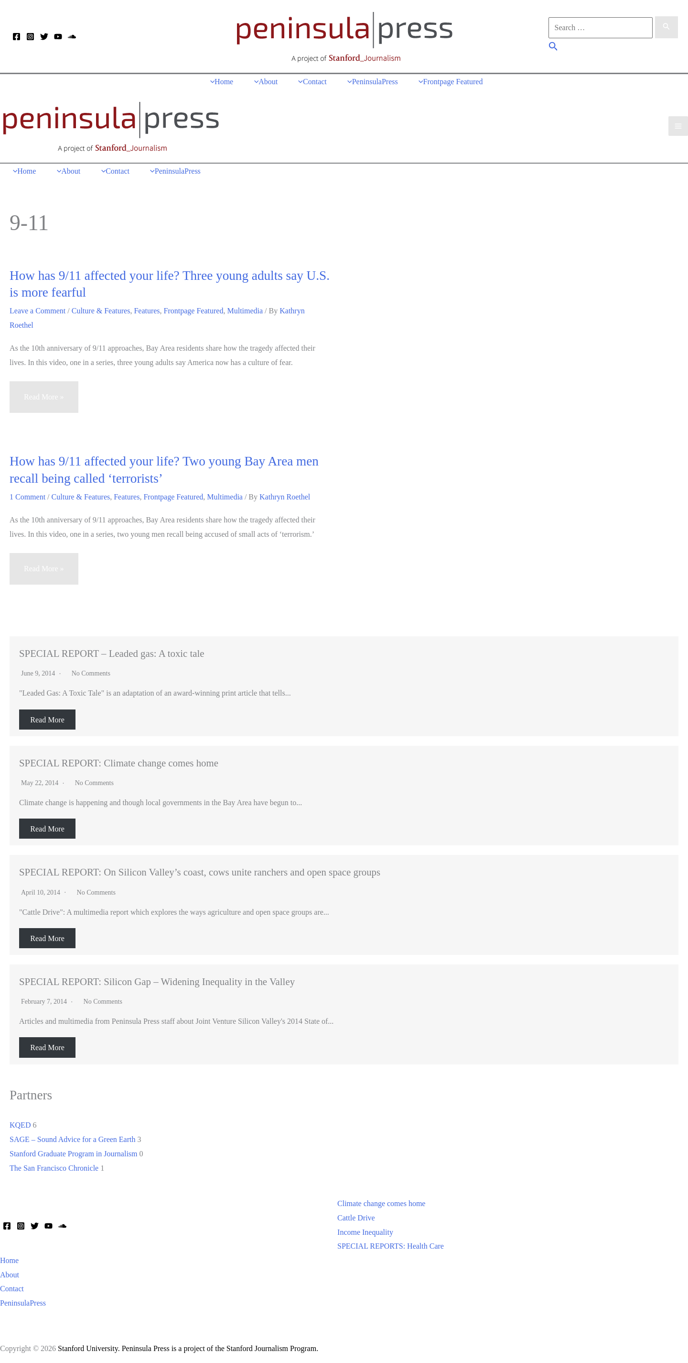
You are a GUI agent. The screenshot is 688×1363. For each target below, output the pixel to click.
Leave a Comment (37, 308)
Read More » (43, 398)
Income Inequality (365, 1230)
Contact (12, 1286)
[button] (553, 47)
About (9, 1272)
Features (147, 308)
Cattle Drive (356, 1215)
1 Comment (27, 494)
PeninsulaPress (23, 1301)
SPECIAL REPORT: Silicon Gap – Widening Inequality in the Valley (157, 979)
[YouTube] (58, 37)
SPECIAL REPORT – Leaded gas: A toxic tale (111, 650)
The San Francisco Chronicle (54, 1165)
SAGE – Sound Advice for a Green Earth (73, 1137)
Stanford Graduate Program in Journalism (74, 1151)
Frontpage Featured (194, 308)
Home (9, 1258)
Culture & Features (101, 308)
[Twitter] (44, 37)
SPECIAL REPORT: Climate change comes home (118, 760)
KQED (20, 1123)
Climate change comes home (381, 1201)
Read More (47, 717)
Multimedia (245, 308)
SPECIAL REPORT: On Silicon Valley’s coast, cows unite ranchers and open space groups (199, 869)
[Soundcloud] (72, 37)
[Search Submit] (666, 27)
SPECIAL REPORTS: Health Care (390, 1244)
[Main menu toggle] (678, 124)
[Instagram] (30, 37)
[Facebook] (16, 37)
